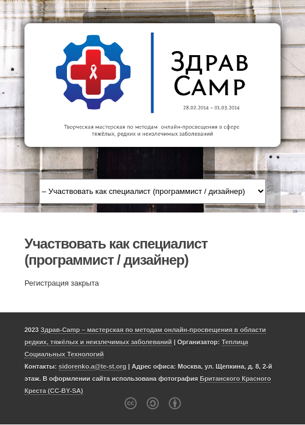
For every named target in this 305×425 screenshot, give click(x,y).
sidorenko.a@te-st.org (92, 366)
